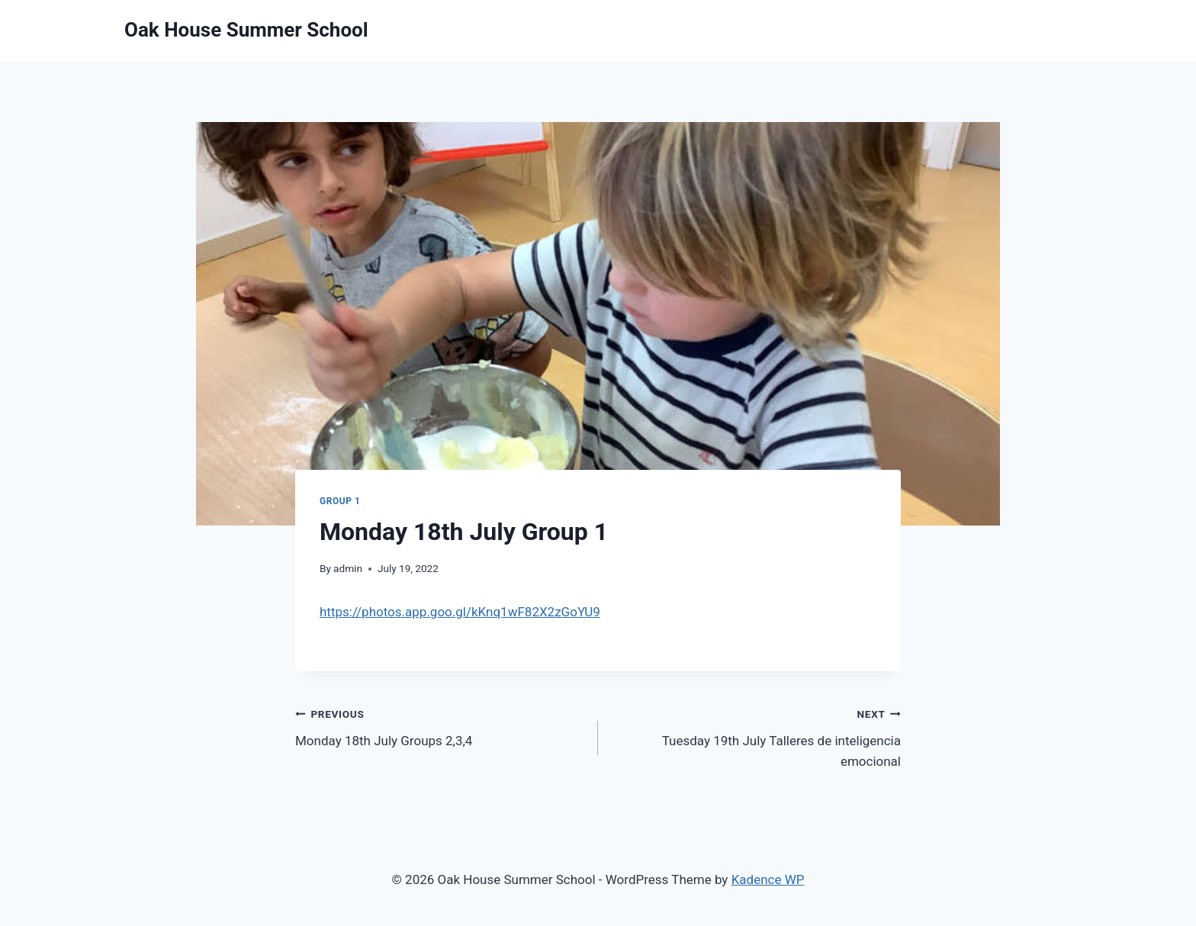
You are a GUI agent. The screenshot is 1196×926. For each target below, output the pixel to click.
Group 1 (340, 501)
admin (347, 568)
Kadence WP (768, 879)
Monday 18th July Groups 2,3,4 (440, 725)
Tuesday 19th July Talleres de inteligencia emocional (756, 736)
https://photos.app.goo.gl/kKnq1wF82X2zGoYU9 (460, 611)
